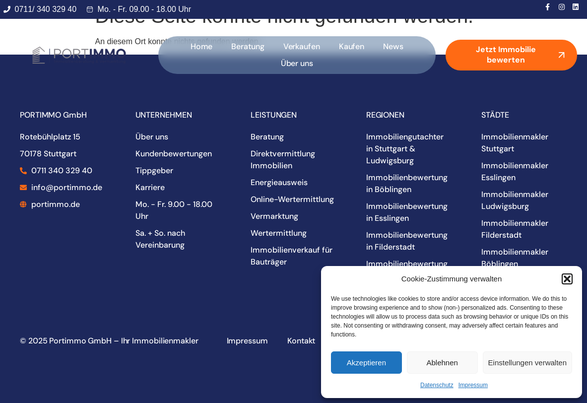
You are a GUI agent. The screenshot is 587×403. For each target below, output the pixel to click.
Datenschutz (437, 385)
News (393, 46)
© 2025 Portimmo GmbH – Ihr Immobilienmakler (109, 341)
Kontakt (300, 341)
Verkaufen (301, 46)
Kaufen (351, 46)
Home (202, 46)
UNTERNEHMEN (163, 115)
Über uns (297, 63)
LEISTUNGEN (274, 115)
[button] (567, 279)
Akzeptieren (366, 362)
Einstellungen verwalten (527, 362)
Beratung (247, 46)
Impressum (473, 385)
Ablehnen (441, 362)
